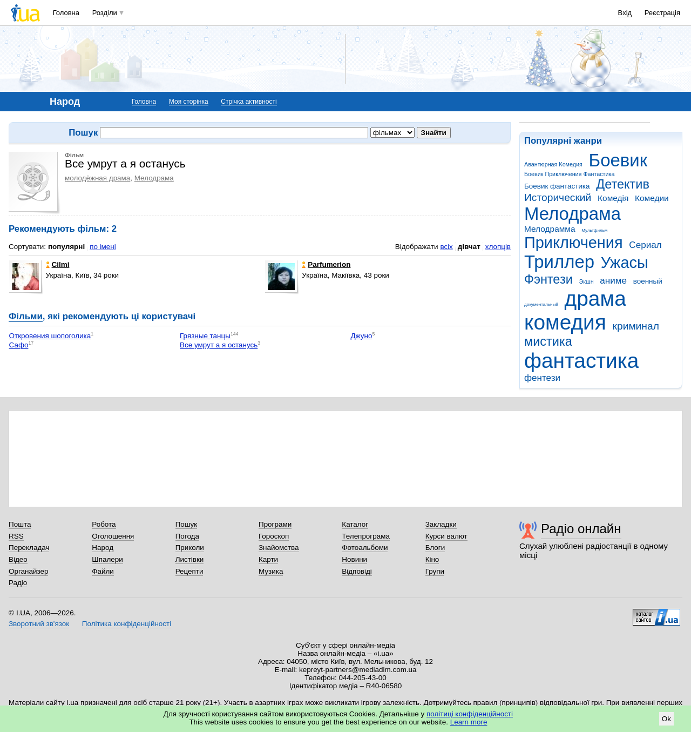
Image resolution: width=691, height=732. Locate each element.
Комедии (652, 198)
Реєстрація (662, 13)
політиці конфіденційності (469, 714)
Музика (271, 571)
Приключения (573, 242)
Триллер (559, 262)
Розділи (104, 13)
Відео (18, 559)
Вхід (625, 13)
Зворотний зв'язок (39, 624)
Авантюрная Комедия (553, 164)
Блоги (435, 547)
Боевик (618, 160)
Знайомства (279, 547)
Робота (104, 524)
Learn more (468, 722)
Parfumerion (326, 264)
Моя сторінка (188, 101)
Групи (434, 571)
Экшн (586, 281)
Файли (103, 571)
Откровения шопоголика (50, 336)
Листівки (189, 559)
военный (647, 281)
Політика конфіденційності (126, 624)
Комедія (613, 198)
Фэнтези (548, 279)
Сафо (19, 345)
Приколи (189, 547)
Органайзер (28, 571)
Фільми (26, 316)
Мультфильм (594, 230)
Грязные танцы (205, 336)
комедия (565, 322)
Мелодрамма (549, 228)
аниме (613, 281)
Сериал (645, 245)
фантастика (581, 360)
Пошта (20, 524)
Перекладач (29, 547)
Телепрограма (366, 536)
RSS (16, 536)
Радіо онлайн (581, 528)
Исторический (557, 197)
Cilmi (58, 264)
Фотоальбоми (365, 547)
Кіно (432, 559)
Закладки (441, 524)
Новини (354, 559)
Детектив (622, 184)
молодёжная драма (97, 178)
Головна (66, 13)
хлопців (498, 247)
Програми (275, 524)
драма (595, 298)
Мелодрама (572, 214)
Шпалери (107, 559)
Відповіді (357, 571)
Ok (666, 719)
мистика (548, 341)
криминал (636, 326)
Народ (102, 547)
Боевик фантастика (557, 186)
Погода (187, 536)
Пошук (186, 524)
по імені (103, 247)
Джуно (361, 336)
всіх (446, 247)
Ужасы (624, 262)
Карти (268, 559)
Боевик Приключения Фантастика (569, 174)
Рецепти (189, 571)
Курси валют (446, 536)
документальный (541, 304)
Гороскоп (274, 536)
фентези (542, 378)
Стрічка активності (248, 101)
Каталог (355, 524)
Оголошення (113, 536)
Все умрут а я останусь (219, 345)
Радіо (18, 583)
